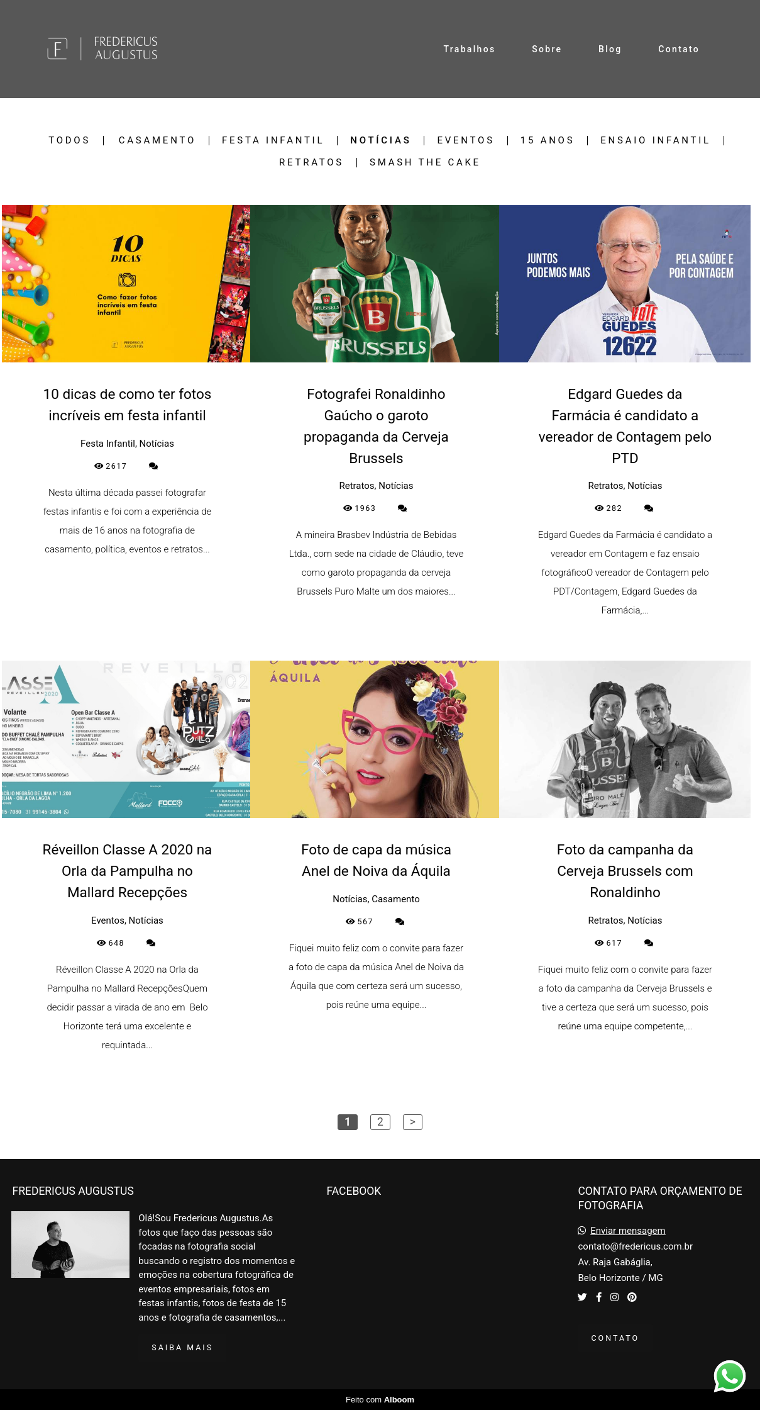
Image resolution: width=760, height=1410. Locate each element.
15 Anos (547, 140)
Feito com (380, 1399)
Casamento (157, 140)
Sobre (547, 49)
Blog (610, 49)
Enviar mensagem (628, 1231)
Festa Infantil (273, 140)
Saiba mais (182, 1347)
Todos (69, 140)
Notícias (380, 140)
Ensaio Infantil (655, 140)
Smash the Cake (425, 162)
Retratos (311, 162)
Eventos (465, 140)
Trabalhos (470, 49)
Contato (679, 49)
